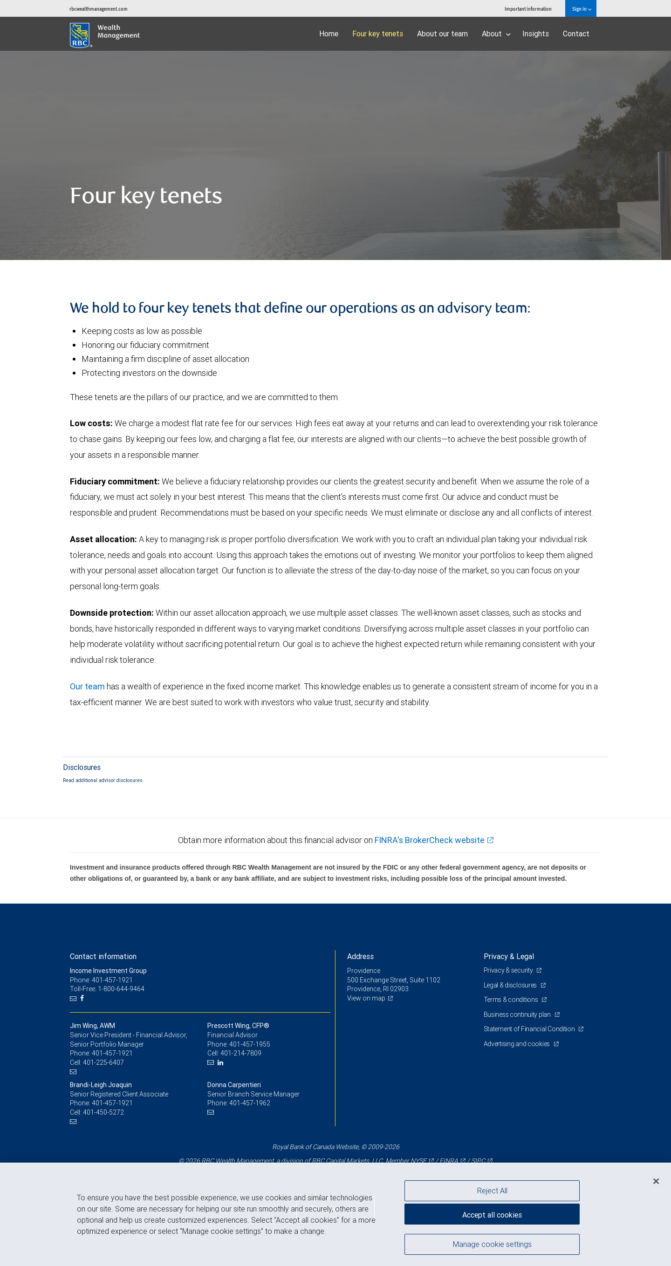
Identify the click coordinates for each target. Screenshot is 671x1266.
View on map (366, 998)
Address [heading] (360, 956)
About (496, 33)
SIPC (478, 1161)
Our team (87, 686)
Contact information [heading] (103, 956)
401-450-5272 (103, 1112)
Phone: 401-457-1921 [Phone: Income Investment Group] (101, 980)
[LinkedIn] (222, 1062)
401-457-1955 (249, 1044)
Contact (576, 33)
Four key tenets (377, 33)
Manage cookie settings (492, 1244)
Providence (363, 971)
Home (328, 33)
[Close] (656, 1181)
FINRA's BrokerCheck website (430, 840)
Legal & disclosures (511, 985)
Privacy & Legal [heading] (509, 956)
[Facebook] (83, 998)
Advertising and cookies (517, 1044)
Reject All (492, 1190)
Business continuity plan (518, 1014)
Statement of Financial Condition (530, 1029)
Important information (528, 9)
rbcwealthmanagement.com (98, 9)
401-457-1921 (112, 1053)
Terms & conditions (512, 999)
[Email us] (74, 998)
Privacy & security (509, 970)
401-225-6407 (103, 1062)
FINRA (448, 1161)
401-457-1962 (249, 1103)
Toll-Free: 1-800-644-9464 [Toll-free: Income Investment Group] (107, 989)
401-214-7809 (240, 1053)
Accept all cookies (492, 1214)
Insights (535, 33)
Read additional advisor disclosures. (103, 780)
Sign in (581, 9)
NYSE (418, 1161)
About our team (442, 33)
